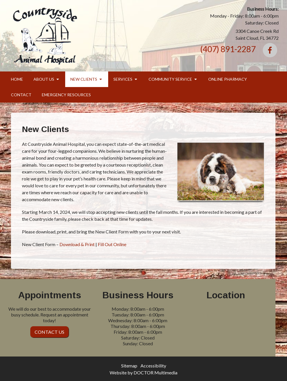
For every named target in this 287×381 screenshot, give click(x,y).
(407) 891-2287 (228, 49)
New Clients (83, 79)
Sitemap (129, 365)
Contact (21, 94)
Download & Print (77, 244)
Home (17, 79)
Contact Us (49, 332)
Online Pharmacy (227, 79)
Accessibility (153, 365)
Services (122, 79)
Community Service (170, 79)
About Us (43, 79)
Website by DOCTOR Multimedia (143, 372)
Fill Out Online (112, 244)
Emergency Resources (66, 94)
